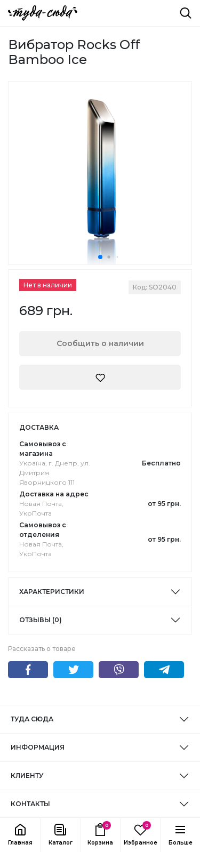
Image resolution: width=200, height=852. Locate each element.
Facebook (28, 669)
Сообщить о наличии (100, 343)
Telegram (164, 669)
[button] (60, 835)
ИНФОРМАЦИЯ (38, 747)
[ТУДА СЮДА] (42, 13)
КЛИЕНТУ (27, 775)
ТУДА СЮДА (32, 719)
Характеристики (51, 592)
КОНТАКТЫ (30, 804)
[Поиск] (185, 12)
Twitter (73, 669)
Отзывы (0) (40, 620)
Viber (119, 669)
